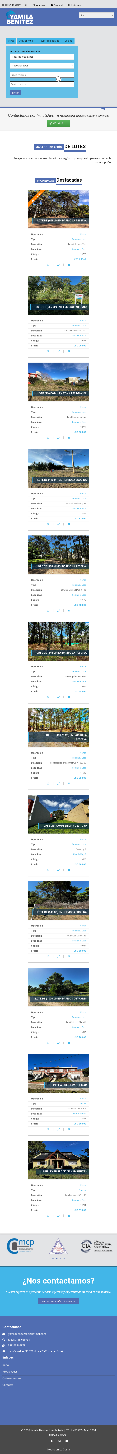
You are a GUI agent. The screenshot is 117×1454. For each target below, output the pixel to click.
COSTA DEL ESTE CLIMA (58, 1405)
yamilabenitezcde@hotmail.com (27, 1334)
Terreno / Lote (79, 239)
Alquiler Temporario (49, 40)
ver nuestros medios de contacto (58, 1301)
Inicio (5, 1365)
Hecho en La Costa (58, 1449)
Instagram (74, 5)
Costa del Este (79, 249)
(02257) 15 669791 (13, 5)
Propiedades (10, 1371)
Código (68, 40)
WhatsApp (39, 5)
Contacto (7, 1385)
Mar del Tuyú (79, 854)
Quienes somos (11, 1378)
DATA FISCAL (58, 1435)
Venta (11, 40)
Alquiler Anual (26, 40)
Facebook (57, 5)
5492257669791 (17, 1345)
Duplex (82, 1103)
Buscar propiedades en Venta (25, 51)
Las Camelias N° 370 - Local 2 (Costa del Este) (36, 1351)
